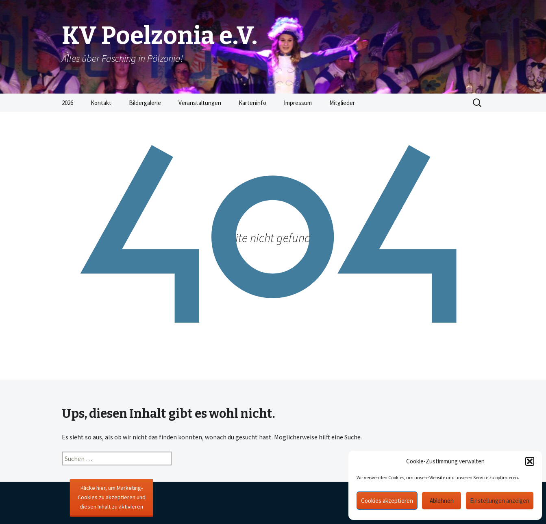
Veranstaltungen (199, 103)
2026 (67, 103)
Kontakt (101, 103)
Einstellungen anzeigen (499, 500)
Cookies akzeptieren (387, 500)
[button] (530, 461)
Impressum (298, 103)
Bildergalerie (145, 103)
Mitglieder (342, 103)
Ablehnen (442, 500)
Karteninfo (252, 103)
